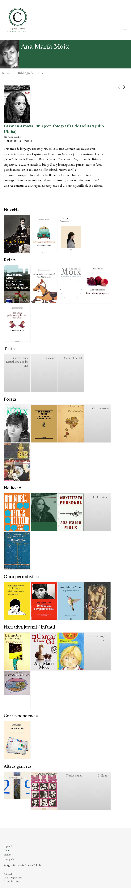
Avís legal (8, 873)
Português (9, 859)
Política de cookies (11, 881)
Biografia (8, 73)
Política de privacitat (13, 877)
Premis (42, 73)
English (7, 854)
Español (8, 846)
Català (7, 850)
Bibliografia (26, 73)
